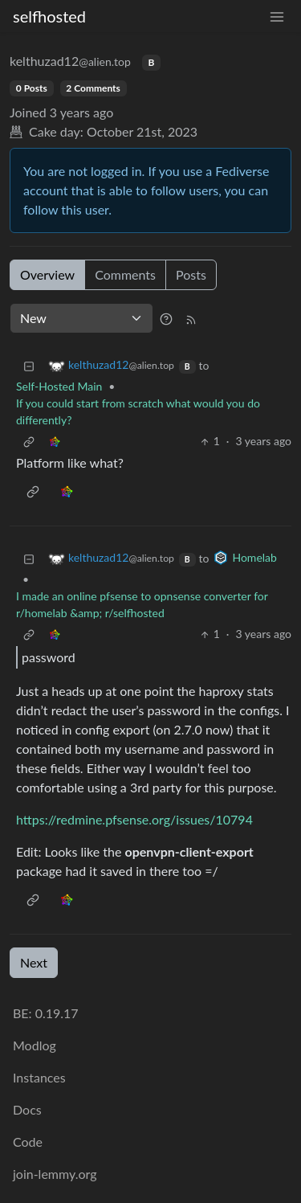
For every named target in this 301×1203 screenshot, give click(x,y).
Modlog (34, 1045)
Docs (27, 1109)
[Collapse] (29, 365)
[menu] (277, 16)
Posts (191, 274)
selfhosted (49, 16)
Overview (47, 274)
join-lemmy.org (54, 1173)
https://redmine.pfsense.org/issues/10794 (134, 819)
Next (33, 962)
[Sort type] (81, 318)
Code (28, 1141)
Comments (125, 274)
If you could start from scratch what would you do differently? (138, 411)
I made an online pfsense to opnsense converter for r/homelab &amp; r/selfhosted (142, 604)
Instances (39, 1077)
